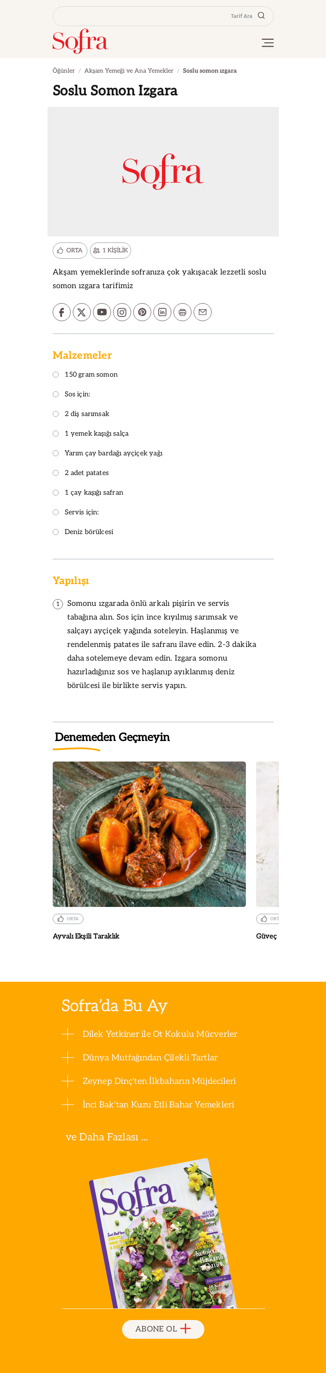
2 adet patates (81, 473)
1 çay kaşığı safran (88, 493)
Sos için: (71, 395)
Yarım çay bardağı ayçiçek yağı (107, 454)
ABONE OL (163, 1329)
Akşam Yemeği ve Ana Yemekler (128, 70)
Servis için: (76, 513)
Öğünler (64, 70)
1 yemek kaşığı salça (91, 434)
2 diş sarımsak (81, 414)
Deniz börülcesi (83, 532)
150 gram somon (85, 375)
